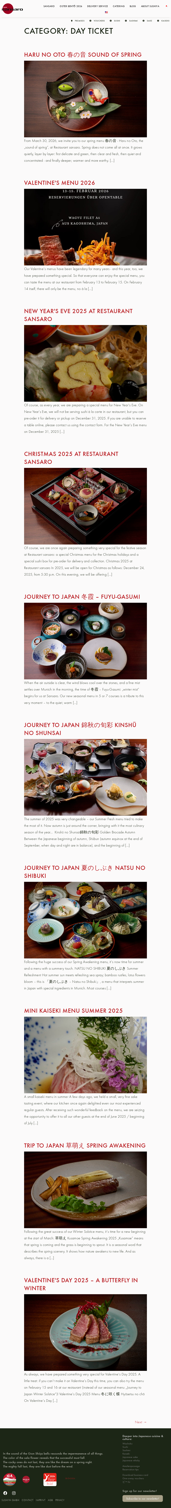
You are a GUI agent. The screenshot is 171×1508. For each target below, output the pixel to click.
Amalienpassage (131, 1466)
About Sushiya (150, 6)
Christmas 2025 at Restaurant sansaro (71, 457)
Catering (119, 6)
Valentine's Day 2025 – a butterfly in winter (81, 1284)
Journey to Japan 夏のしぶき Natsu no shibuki (85, 871)
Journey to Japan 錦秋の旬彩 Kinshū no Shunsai (80, 728)
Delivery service (97, 6)
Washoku (127, 1443)
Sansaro (49, 6)
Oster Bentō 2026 (71, 6)
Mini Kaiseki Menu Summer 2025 (73, 1010)
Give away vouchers (133, 1478)
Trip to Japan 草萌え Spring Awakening (85, 1145)
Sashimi (126, 1450)
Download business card (135, 1475)
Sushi (125, 1447)
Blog (133, 6)
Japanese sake (130, 1457)
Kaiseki (126, 1453)
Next (141, 1422)
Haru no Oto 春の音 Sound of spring (83, 54)
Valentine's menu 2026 (59, 182)
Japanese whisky (131, 1460)
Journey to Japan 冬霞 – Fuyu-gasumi (82, 596)
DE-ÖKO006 (70, 1478)
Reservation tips (130, 1469)
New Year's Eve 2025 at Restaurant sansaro (78, 315)
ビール (126, 1481)
